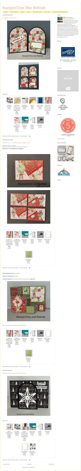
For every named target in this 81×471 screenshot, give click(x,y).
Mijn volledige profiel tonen (62, 36)
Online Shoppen (47, 11)
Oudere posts (51, 464)
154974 (24, 127)
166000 (32, 453)
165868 (24, 107)
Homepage (29, 464)
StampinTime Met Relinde (23, 7)
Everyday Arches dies (9, 18)
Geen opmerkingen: (24, 136)
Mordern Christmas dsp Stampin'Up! (14, 373)
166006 (9, 436)
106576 (28, 261)
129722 (32, 127)
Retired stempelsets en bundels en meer (60, 11)
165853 (47, 112)
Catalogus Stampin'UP (14, 11)
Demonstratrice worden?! (37, 11)
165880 (17, 244)
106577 (40, 107)
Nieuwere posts (6, 464)
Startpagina (6, 11)
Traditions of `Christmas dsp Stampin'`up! (16, 143)
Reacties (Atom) (32, 467)
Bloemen (16, 276)
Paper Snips (39, 125)
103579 (40, 240)
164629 (9, 107)
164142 (17, 112)
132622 (32, 107)
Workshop (23, 11)
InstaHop (17, 273)
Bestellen (28, 11)
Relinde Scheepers (69, 17)
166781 (47, 241)
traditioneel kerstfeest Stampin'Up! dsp (21, 279)
